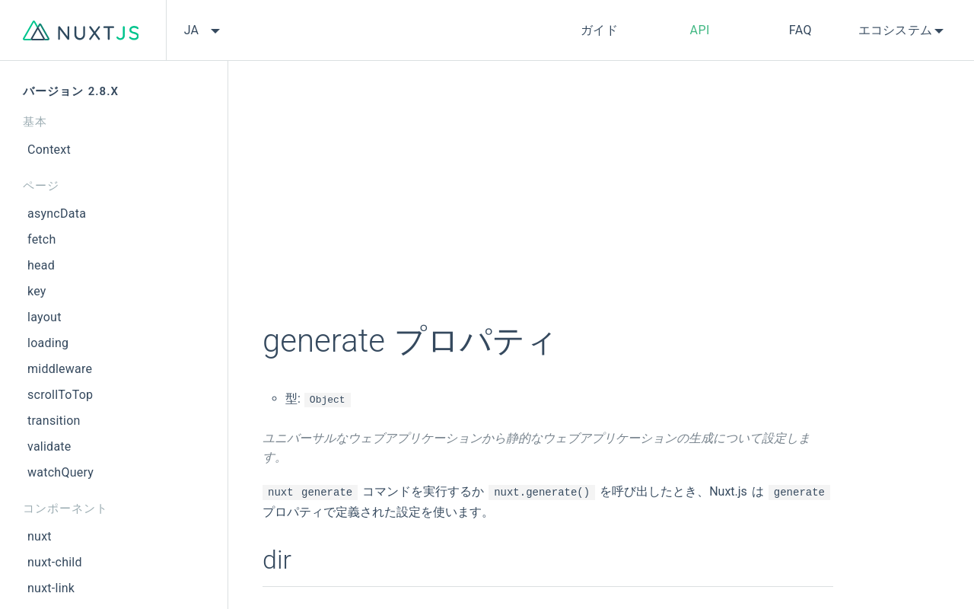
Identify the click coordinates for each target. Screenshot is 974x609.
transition (54, 420)
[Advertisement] (548, 201)
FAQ (800, 30)
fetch (41, 239)
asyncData (56, 213)
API (700, 30)
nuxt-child (54, 562)
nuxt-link (51, 588)
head (41, 265)
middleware (59, 369)
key (36, 291)
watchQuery (60, 472)
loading (47, 343)
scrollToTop (60, 394)
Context (49, 149)
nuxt (39, 536)
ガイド (600, 30)
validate (49, 446)
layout (44, 317)
